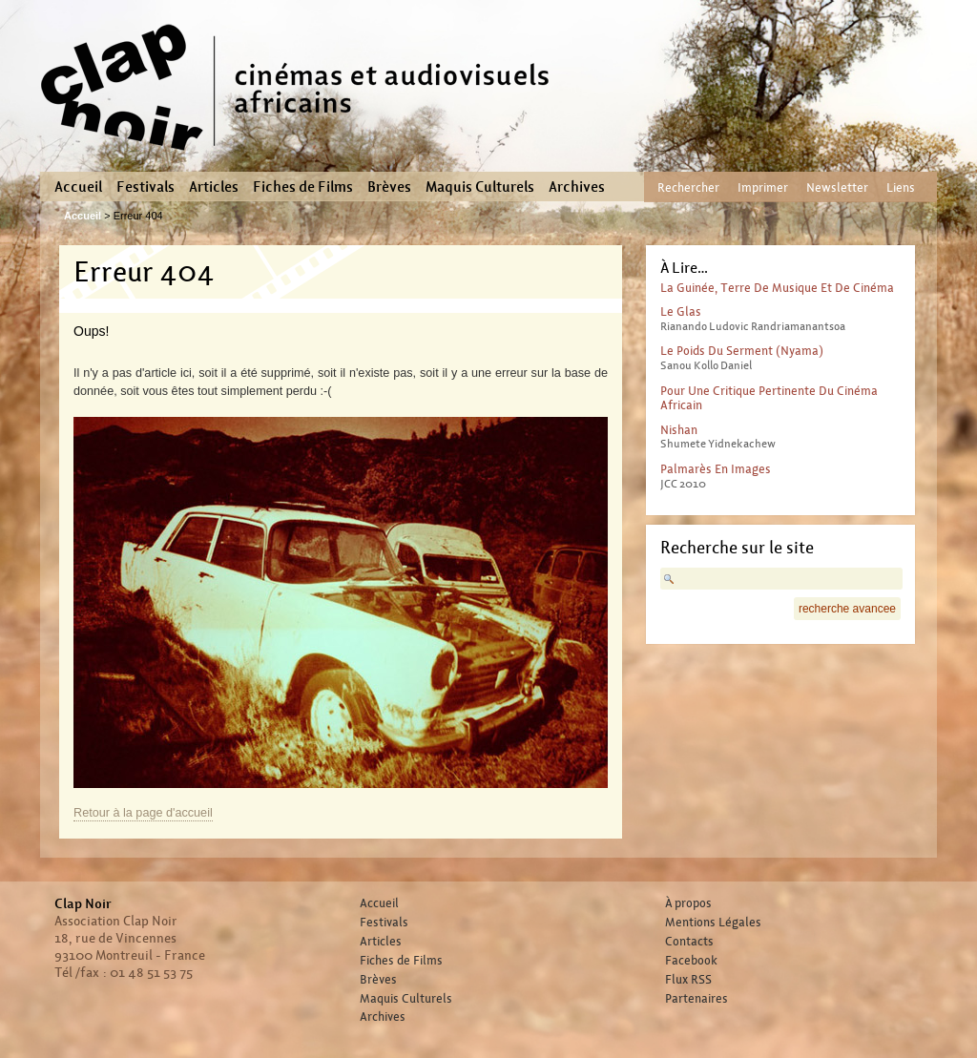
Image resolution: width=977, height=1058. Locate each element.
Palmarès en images (715, 469)
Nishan (678, 430)
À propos (688, 903)
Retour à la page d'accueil (143, 812)
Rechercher (688, 187)
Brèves (389, 187)
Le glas (680, 311)
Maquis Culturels (480, 187)
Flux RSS (688, 979)
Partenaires (696, 998)
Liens (900, 187)
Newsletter (837, 187)
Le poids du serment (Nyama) (741, 350)
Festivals (145, 187)
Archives (577, 187)
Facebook (691, 960)
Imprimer (763, 187)
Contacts (689, 941)
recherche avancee (847, 608)
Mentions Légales (713, 922)
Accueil (78, 187)
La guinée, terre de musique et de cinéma (777, 287)
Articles (214, 187)
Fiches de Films (303, 187)
